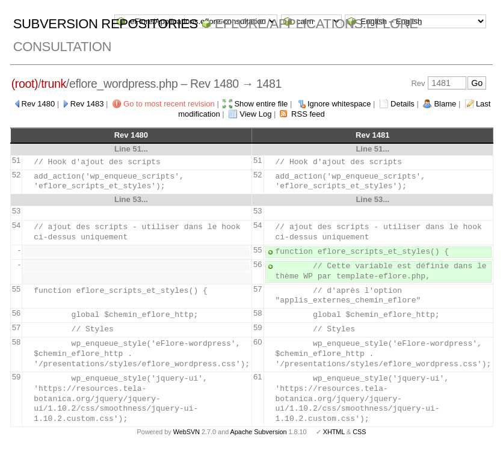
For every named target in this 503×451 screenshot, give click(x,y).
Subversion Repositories (105, 23)
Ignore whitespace (339, 103)
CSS (359, 431)
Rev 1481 (372, 135)
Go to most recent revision (169, 103)
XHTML (334, 431)
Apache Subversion (258, 431)
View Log (255, 113)
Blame (445, 103)
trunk (53, 83)
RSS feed (308, 113)
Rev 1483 (87, 103)
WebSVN (186, 431)
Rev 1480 (38, 103)
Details (402, 103)
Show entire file (261, 103)
